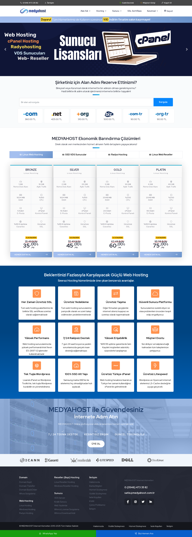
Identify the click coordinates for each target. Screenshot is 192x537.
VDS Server (59, 498)
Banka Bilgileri (95, 486)
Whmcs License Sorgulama (66, 509)
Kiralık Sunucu (60, 501)
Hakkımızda (94, 482)
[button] (5, 49)
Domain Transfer (27, 486)
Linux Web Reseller (161, 154)
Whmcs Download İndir (64, 513)
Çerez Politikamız (97, 505)
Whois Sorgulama (27, 493)
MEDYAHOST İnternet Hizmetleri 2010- (38, 526)
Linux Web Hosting (31, 154)
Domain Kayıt (25, 482)
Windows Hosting (27, 509)
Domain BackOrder (28, 489)
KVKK (91, 501)
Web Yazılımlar (60, 505)
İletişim (92, 508)
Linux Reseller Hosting (64, 482)
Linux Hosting (25, 505)
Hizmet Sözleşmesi (98, 489)
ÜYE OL (96, 443)
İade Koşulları (95, 497)
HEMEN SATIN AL (31, 254)
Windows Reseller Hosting (66, 486)
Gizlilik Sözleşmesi (97, 493)
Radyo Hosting (117, 154)
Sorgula (163, 102)
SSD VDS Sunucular (74, 154)
